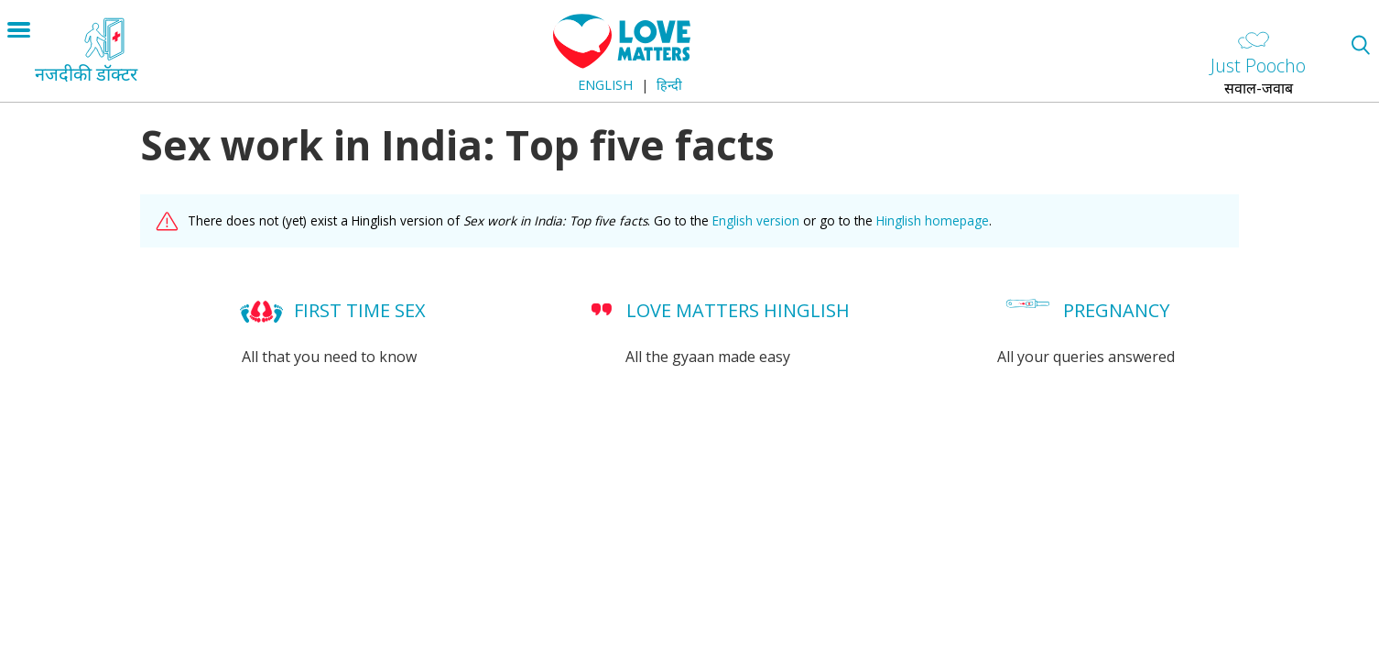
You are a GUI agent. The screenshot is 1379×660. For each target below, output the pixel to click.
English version (755, 220)
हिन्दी (669, 85)
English (605, 85)
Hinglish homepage (932, 220)
